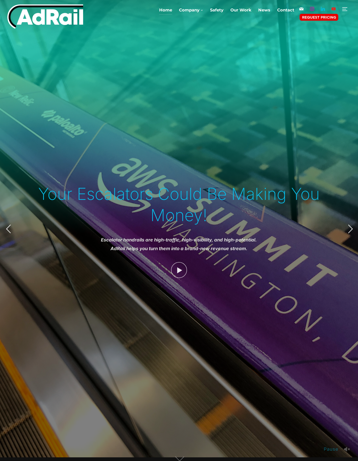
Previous (8, 229)
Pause (331, 449)
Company (189, 10)
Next (349, 229)
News (264, 10)
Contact (285, 10)
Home (165, 10)
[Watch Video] (179, 269)
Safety (217, 10)
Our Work (240, 10)
